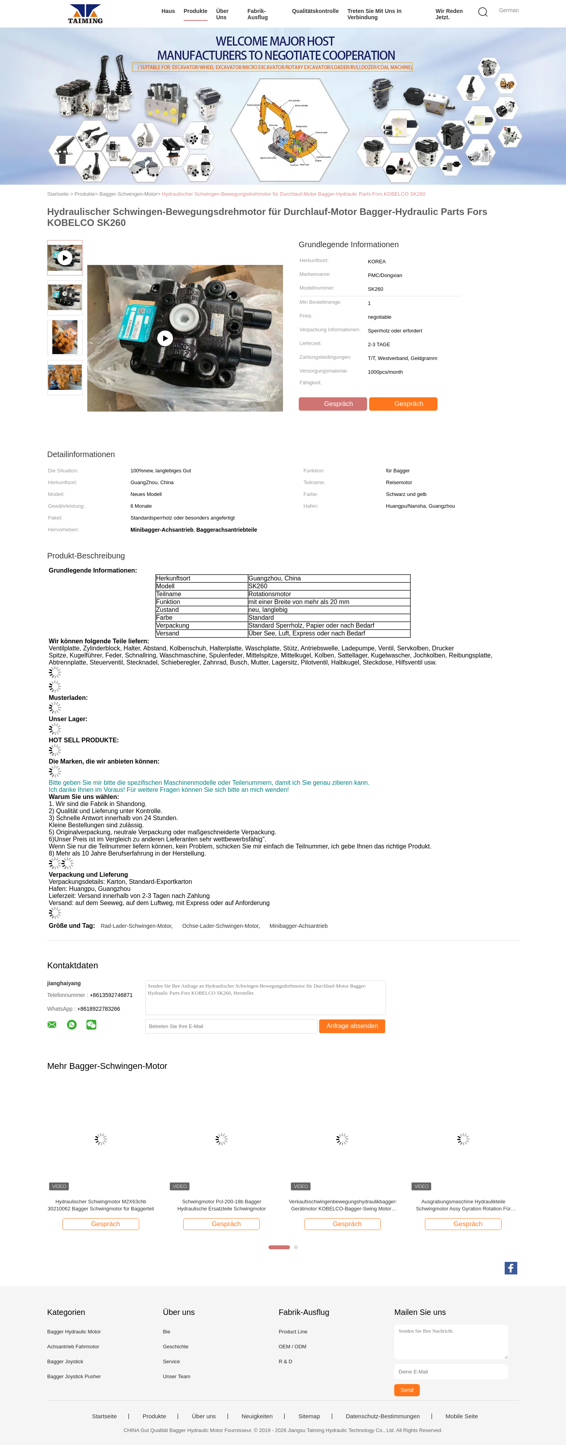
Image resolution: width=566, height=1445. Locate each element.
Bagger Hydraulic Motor (74, 1332)
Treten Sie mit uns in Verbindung (374, 14)
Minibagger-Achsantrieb (299, 926)
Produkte (196, 11)
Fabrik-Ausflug (258, 14)
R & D (285, 1361)
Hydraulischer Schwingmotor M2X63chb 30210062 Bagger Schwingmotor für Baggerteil (101, 1205)
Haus (168, 11)
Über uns (222, 14)
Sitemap (309, 1416)
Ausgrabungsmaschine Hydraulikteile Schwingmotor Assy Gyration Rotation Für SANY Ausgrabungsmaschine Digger (463, 1205)
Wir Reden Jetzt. (449, 14)
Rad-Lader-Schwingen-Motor (136, 926)
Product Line (293, 1332)
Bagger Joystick (65, 1361)
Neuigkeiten (257, 1416)
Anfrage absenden (352, 1026)
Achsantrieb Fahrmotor (73, 1347)
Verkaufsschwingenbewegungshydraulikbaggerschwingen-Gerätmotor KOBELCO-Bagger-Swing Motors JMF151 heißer (342, 1205)
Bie (166, 1332)
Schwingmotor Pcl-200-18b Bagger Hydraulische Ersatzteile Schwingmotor (221, 1205)
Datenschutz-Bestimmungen (383, 1416)
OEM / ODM (293, 1347)
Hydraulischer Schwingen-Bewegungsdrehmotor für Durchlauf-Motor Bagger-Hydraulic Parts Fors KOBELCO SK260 (294, 194)
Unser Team (176, 1376)
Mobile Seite (462, 1416)
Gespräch (333, 404)
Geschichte (175, 1347)
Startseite (104, 1416)
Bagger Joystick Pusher (74, 1376)
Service (171, 1361)
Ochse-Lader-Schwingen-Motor (220, 926)
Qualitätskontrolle (315, 11)
